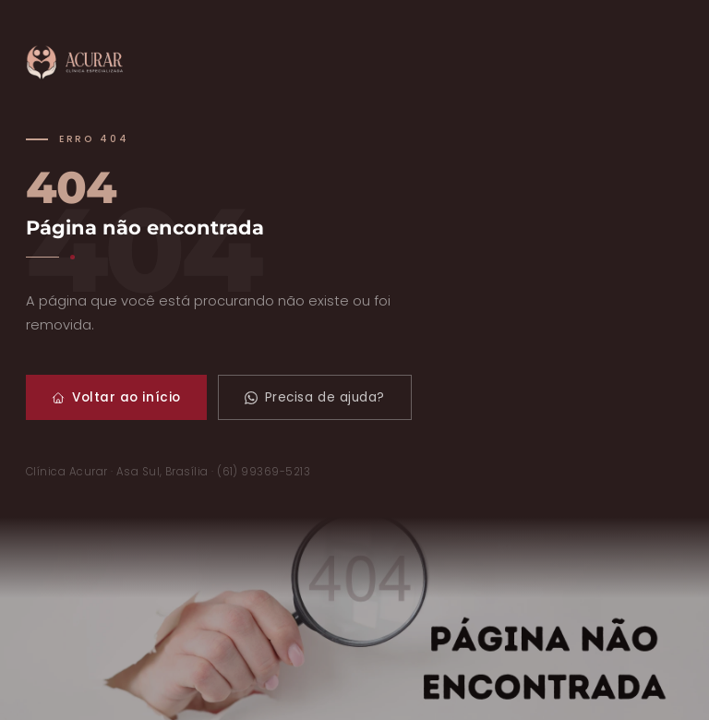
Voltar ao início (116, 397)
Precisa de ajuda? (315, 397)
